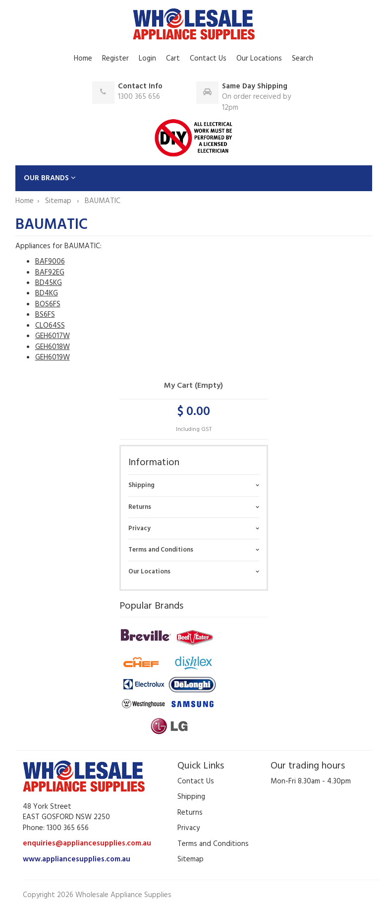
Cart (173, 59)
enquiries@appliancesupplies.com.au (87, 843)
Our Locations (259, 59)
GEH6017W (52, 336)
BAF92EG (49, 273)
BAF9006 (50, 262)
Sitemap (59, 201)
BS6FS (45, 315)
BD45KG (48, 283)
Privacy (139, 528)
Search (302, 59)
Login (147, 59)
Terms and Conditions (160, 550)
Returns (139, 507)
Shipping (141, 485)
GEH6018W (52, 347)
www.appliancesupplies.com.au (76, 859)
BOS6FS (47, 304)
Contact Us (208, 59)
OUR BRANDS (50, 178)
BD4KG (46, 293)
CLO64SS (50, 326)
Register (115, 59)
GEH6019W (52, 357)
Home (83, 59)
